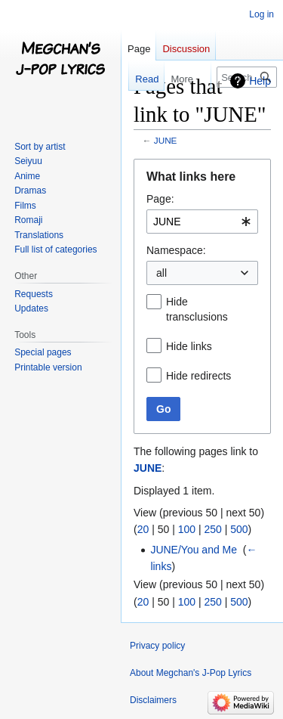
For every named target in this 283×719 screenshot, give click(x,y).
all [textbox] (161, 273)
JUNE (165, 140)
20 (143, 529)
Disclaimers (153, 700)
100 (186, 529)
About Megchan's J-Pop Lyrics (190, 673)
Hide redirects (198, 376)
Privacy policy (157, 645)
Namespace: (176, 250)
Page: (160, 199)
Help (260, 81)
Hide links (189, 346)
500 (239, 529)
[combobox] (202, 221)
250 (212, 529)
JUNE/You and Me (193, 550)
